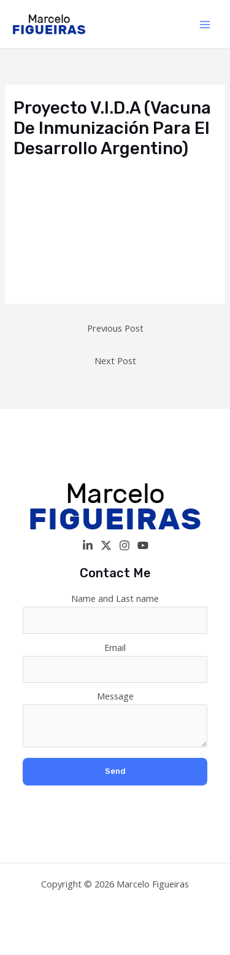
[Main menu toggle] (205, 24)
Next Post (115, 360)
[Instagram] (124, 545)
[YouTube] (142, 545)
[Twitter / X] (106, 545)
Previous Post (115, 328)
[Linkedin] (87, 545)
